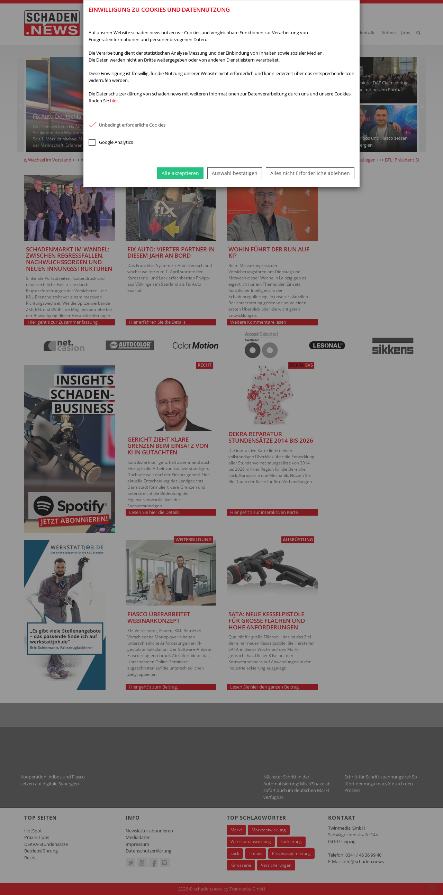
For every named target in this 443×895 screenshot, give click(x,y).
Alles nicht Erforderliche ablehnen (310, 173)
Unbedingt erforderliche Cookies (127, 125)
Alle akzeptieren (180, 173)
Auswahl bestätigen (234, 173)
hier (114, 101)
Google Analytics (111, 142)
